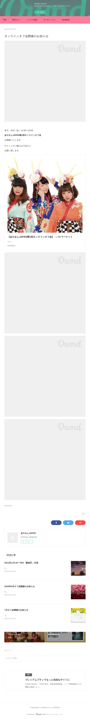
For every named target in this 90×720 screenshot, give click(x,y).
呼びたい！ (16, 20)
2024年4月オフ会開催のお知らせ (19, 586)
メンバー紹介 (32, 20)
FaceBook (66, 20)
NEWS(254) (8, 506)
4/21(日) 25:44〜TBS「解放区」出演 (21, 563)
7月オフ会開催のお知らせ (16, 610)
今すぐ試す (40, 12)
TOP (4, 20)
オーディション (49, 20)
